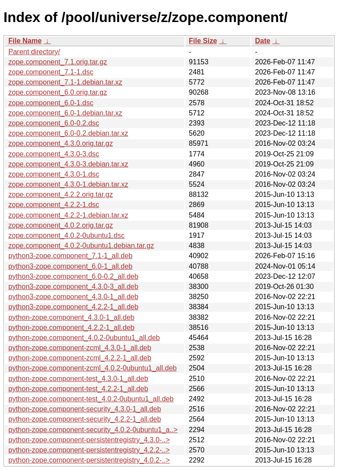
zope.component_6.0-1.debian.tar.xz (65, 113)
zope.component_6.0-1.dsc (50, 103)
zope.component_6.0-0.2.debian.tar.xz (68, 133)
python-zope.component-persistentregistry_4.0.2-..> (89, 460)
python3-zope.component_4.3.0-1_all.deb (73, 296)
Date (262, 40)
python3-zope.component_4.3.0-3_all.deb (73, 286)
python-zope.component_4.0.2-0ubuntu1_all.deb (84, 337)
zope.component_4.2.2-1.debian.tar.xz (68, 215)
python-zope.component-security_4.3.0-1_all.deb (84, 409)
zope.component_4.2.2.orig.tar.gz (60, 194)
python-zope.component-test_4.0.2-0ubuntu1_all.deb (90, 399)
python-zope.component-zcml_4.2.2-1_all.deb (79, 358)
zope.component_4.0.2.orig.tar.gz (60, 225)
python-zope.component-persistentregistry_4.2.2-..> (89, 450)
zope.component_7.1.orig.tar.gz (57, 62)
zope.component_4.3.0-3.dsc (53, 154)
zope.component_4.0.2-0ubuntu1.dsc (66, 235)
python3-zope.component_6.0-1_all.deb (70, 266)
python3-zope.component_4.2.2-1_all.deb (73, 307)
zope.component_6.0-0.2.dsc (53, 123)
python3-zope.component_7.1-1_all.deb (70, 255)
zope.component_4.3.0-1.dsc (53, 174)
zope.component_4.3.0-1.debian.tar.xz (68, 184)
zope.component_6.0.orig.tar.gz (57, 92)
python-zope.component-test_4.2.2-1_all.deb (78, 388)
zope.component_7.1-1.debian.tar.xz (65, 82)
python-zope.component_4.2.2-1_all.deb (71, 327)
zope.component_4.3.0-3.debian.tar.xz (68, 164)
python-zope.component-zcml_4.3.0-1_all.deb (79, 348)
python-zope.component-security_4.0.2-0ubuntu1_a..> (93, 429)
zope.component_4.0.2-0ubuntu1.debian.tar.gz (81, 245)
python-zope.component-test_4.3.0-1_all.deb (78, 378)
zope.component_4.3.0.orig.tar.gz (60, 143)
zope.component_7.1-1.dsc (50, 72)
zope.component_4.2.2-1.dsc (53, 204)
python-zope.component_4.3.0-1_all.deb (71, 317)
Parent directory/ (34, 52)
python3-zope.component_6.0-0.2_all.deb (73, 276)
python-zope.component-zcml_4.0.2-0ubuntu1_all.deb (92, 368)
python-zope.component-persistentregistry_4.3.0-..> (89, 440)
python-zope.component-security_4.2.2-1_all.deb (84, 419)
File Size (203, 40)
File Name (25, 40)
